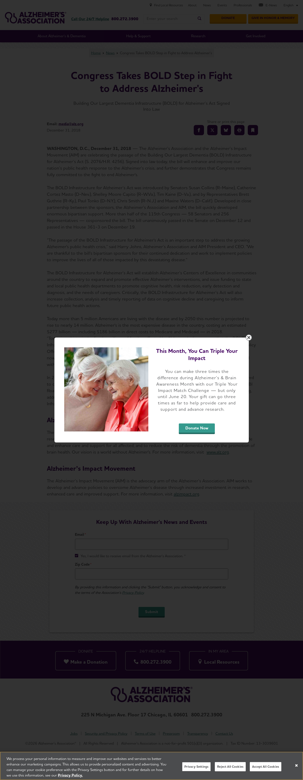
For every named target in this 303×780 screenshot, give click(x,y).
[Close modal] (249, 337)
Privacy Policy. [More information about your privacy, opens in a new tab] (70, 776)
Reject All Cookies (230, 768)
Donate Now (196, 427)
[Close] (296, 766)
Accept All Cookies (265, 768)
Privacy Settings (196, 768)
